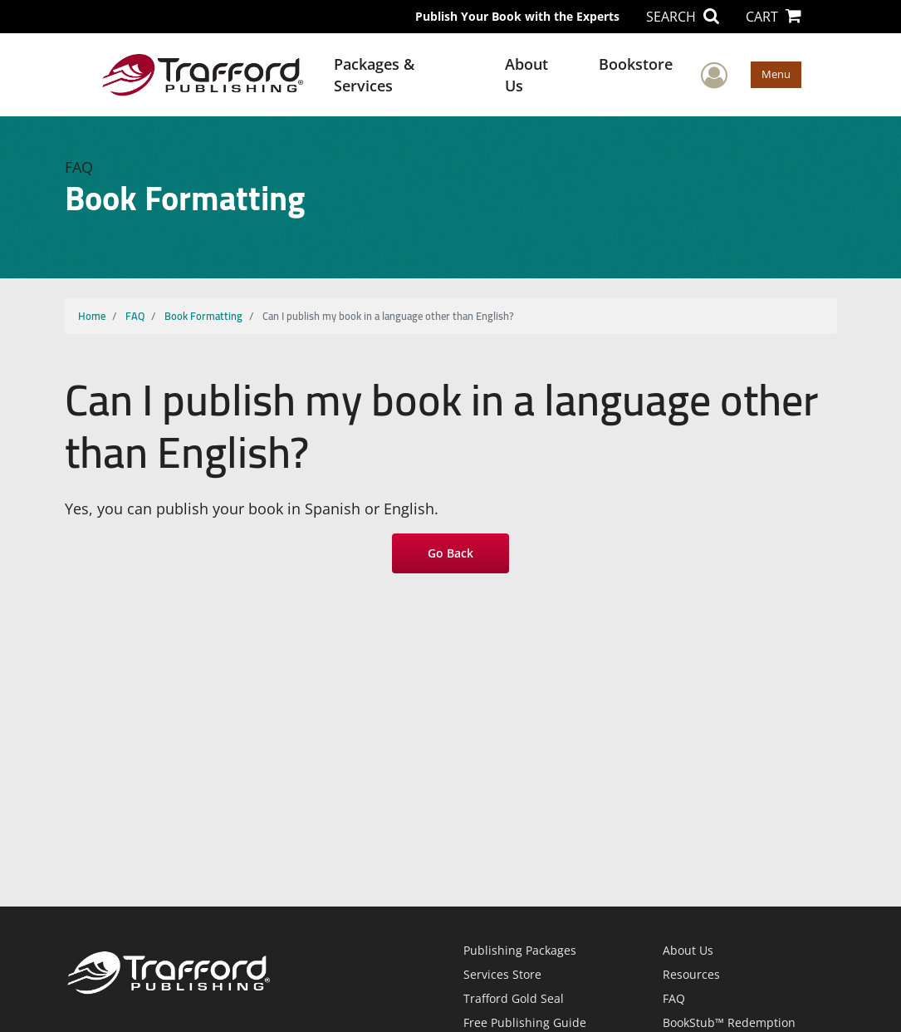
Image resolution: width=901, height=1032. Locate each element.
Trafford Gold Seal (513, 998)
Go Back (450, 553)
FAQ (134, 316)
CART (773, 16)
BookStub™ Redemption (729, 1022)
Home (91, 316)
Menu (776, 73)
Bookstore (636, 64)
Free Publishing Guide (524, 1022)
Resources (691, 974)
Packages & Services (374, 75)
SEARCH (682, 16)
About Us (526, 75)
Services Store (502, 974)
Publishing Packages (519, 950)
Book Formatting (203, 316)
